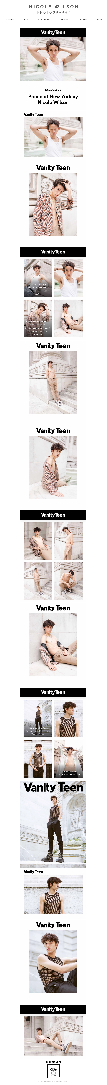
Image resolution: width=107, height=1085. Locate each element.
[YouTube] (56, 1062)
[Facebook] (50, 1062)
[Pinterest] (53, 1062)
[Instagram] (47, 1062)
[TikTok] (60, 1062)
